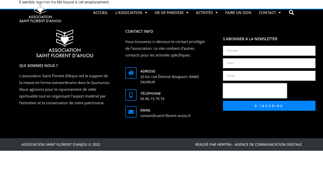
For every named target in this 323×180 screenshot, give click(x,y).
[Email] (131, 112)
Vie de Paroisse (171, 12)
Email (145, 110)
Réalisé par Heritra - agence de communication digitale (248, 144)
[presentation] (255, 90)
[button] (291, 13)
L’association (131, 12)
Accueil (100, 12)
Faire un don (238, 12)
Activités (207, 12)
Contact (270, 12)
